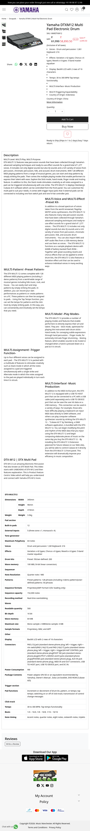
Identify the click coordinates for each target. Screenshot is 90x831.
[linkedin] (35, 64)
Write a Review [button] (12, 744)
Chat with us (7, 826)
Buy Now (67, 126)
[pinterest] (30, 64)
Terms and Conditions (37, 827)
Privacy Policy (55, 827)
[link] (66, 9)
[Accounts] (77, 9)
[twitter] (25, 64)
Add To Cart (67, 119)
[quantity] (55, 111)
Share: (9, 64)
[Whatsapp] (16, 64)
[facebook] (21, 64)
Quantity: (51, 107)
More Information (54, 102)
